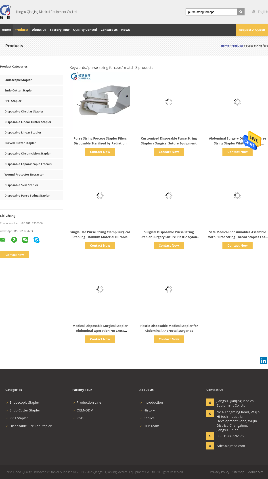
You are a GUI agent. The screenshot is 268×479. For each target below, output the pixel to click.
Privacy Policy (219, 472)
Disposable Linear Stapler (22, 132)
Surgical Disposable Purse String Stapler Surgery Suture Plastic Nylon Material (169, 237)
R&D (78, 418)
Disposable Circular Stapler (24, 111)
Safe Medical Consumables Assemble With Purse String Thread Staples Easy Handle (237, 237)
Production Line (86, 402)
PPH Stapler (12, 101)
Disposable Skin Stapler (21, 185)
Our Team (149, 426)
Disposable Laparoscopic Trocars (28, 164)
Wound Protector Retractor (24, 174)
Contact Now (100, 152)
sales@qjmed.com (231, 445)
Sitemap (238, 472)
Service (147, 418)
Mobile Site (255, 472)
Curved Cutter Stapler (20, 143)
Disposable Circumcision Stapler (27, 153)
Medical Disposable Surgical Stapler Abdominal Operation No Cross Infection (100, 331)
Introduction (151, 402)
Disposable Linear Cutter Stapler (27, 122)
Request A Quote (252, 30)
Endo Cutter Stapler (18, 90)
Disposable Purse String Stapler (27, 195)
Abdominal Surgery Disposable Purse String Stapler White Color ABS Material (237, 143)
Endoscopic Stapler (18, 80)
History (147, 410)
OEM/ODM (82, 410)
